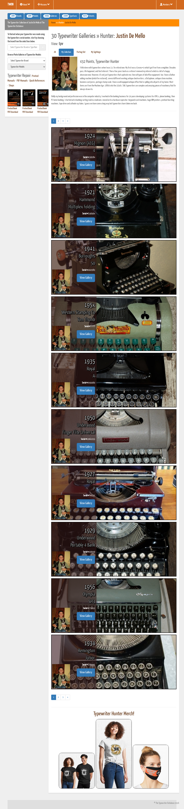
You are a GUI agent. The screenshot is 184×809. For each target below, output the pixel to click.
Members (166, 4)
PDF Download (13, 112)
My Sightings (96, 52)
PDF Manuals (22, 81)
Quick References (37, 81)
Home (53, 23)
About (25, 4)
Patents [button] (88, 16)
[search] (27, 61)
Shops (11, 85)
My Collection (66, 52)
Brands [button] (16, 16)
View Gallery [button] (86, 165)
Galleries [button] (50, 16)
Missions (44, 4)
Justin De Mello (70, 23)
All (55, 52)
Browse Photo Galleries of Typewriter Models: (24, 55)
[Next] (67, 121)
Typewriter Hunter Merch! (113, 713)
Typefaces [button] (69, 16)
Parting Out (81, 52)
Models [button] (32, 16)
